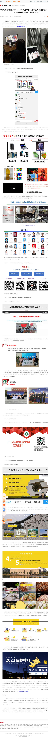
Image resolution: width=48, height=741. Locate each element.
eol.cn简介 (6, 733)
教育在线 (2, 1)
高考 (38, 1)
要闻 (31, 1)
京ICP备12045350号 (28, 733)
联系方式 (10, 733)
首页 (13, 5)
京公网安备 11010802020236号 (38, 733)
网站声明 (14, 733)
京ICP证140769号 (21, 733)
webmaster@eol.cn (25, 736)
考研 (41, 1)
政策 (34, 1)
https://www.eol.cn (17, 16)
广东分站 (17, 5)
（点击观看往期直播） (24, 691)
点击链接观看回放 (21, 26)
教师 (44, 1)
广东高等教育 (22, 5)
